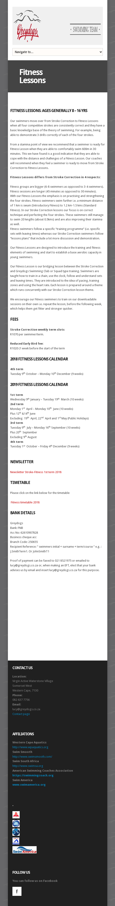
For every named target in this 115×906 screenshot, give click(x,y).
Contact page (21, 714)
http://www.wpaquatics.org (30, 747)
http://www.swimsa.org (27, 766)
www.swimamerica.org (29, 784)
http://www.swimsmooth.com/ (32, 756)
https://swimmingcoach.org (33, 775)
